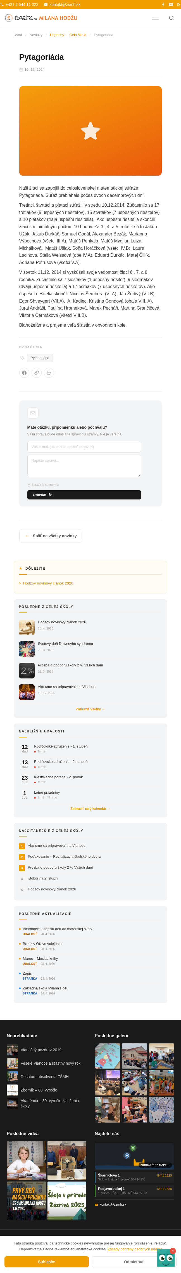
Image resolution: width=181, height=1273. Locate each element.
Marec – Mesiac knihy (40, 958)
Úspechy (57, 35)
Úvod (18, 35)
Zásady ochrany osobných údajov (135, 1249)
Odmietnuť (134, 1262)
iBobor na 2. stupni (43, 878)
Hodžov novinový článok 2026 (48, 583)
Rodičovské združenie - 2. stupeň (61, 762)
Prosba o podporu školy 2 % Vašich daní (70, 665)
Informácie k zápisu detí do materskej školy (57, 929)
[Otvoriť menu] (155, 17)
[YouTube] (171, 4)
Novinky (36, 35)
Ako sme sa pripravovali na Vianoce (67, 687)
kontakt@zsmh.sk (62, 4)
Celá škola (77, 35)
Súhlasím (46, 1262)
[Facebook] (163, 4)
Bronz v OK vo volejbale (42, 944)
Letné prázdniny (47, 792)
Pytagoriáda (40, 358)
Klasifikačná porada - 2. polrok (58, 777)
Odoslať (43, 495)
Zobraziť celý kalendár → (90, 809)
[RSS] (179, 4)
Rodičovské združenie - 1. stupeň (61, 746)
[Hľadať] (171, 18)
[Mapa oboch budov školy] (134, 1156)
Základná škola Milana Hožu (45, 988)
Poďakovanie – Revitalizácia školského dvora (64, 856)
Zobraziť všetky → (90, 709)
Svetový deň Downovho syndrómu (65, 644)
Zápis (27, 973)
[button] (166, 1258)
